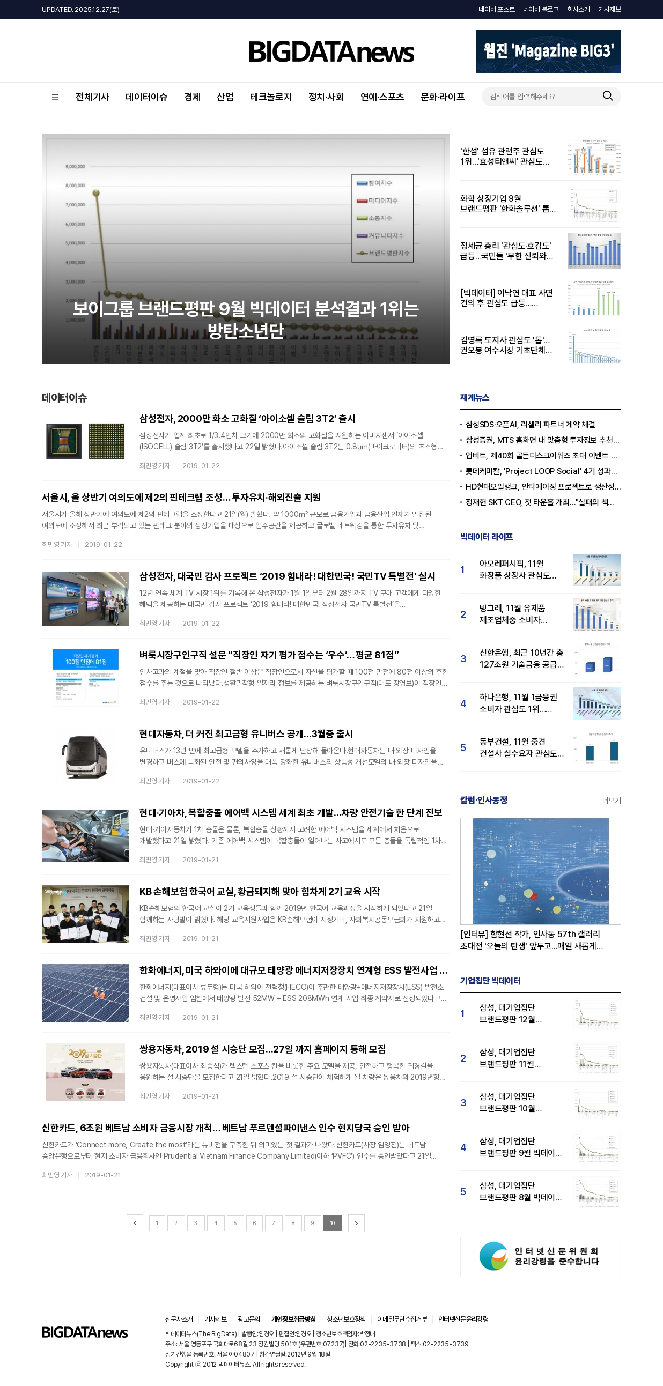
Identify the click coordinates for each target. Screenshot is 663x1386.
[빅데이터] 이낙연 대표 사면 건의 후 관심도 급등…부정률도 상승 (506, 298)
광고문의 (249, 1319)
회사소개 (578, 9)
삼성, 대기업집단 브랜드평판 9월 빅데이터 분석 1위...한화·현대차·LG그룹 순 (521, 1147)
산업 (225, 96)
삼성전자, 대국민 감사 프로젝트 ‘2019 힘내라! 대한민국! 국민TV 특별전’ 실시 (287, 576)
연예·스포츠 (382, 96)
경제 (192, 96)
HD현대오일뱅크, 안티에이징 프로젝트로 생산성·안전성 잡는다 (543, 487)
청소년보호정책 (346, 1319)
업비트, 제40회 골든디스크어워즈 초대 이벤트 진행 (543, 456)
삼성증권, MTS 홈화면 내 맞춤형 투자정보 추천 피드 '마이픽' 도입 (543, 440)
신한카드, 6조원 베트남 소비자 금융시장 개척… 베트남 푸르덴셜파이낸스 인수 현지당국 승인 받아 (225, 1127)
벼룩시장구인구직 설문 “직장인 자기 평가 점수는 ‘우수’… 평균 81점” (269, 655)
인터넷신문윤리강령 (463, 1319)
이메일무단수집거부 (402, 1319)
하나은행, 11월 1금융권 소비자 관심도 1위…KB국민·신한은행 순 (518, 703)
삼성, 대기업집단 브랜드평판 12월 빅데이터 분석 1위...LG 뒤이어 (518, 1014)
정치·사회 (326, 96)
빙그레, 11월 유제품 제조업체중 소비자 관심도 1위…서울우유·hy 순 (521, 614)
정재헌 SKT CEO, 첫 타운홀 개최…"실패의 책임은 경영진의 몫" (543, 502)
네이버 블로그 (541, 9)
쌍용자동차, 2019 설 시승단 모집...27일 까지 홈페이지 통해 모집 (262, 1049)
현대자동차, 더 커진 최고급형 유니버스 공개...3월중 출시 (246, 733)
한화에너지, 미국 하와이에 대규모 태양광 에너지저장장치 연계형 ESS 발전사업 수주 (294, 970)
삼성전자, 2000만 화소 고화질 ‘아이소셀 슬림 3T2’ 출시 (247, 418)
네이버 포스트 (496, 9)
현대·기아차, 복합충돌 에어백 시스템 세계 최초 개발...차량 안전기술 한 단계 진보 (291, 812)
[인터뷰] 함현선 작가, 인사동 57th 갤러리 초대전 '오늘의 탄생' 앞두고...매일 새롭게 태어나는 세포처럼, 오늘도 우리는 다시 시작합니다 (530, 940)
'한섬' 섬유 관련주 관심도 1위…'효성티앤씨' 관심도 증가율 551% (502, 156)
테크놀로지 (271, 96)
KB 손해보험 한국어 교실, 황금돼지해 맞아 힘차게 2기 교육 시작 (259, 891)
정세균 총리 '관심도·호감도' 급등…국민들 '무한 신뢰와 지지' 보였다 (505, 251)
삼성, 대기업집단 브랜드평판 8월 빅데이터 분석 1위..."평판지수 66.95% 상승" (521, 1192)
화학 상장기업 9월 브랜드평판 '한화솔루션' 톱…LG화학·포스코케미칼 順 (508, 204)
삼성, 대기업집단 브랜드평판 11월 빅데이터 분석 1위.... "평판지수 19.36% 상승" (514, 1058)
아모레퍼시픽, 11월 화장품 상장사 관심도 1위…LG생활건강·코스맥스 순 (515, 570)
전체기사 (92, 96)
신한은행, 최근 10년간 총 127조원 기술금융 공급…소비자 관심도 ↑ (522, 659)
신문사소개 (179, 1319)
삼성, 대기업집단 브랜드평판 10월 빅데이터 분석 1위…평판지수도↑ (513, 1103)
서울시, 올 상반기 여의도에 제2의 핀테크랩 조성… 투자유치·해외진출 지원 (181, 497)
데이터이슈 (147, 96)
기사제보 (609, 9)
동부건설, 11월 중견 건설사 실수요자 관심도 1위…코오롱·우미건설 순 (520, 748)
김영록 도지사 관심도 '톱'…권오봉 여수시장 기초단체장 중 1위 (506, 345)
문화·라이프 (443, 96)
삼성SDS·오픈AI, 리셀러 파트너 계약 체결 (530, 424)
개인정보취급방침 (293, 1319)
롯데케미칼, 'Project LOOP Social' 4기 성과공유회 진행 (543, 471)
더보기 (611, 800)
